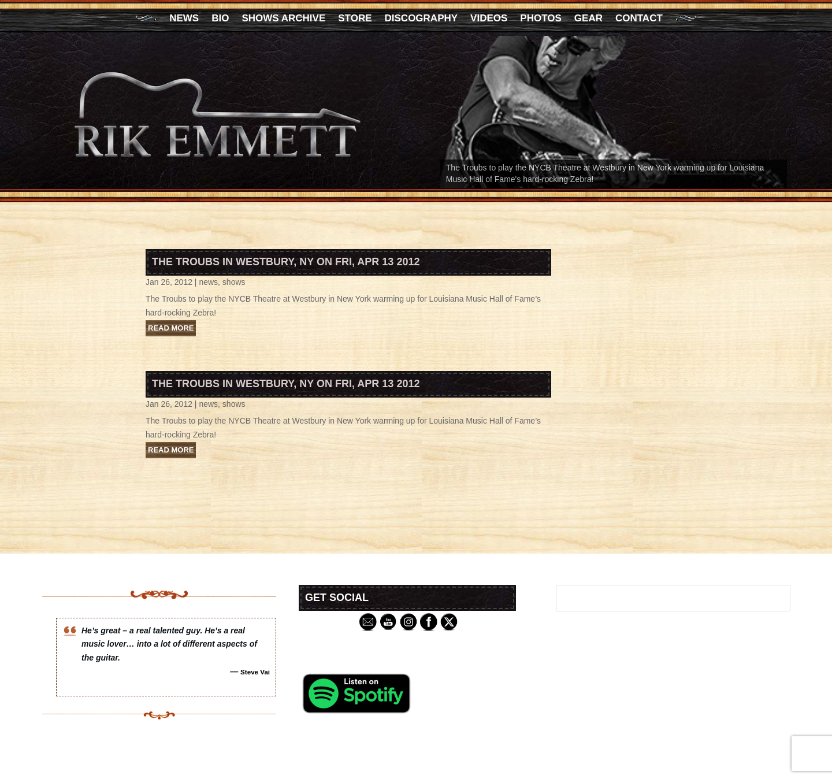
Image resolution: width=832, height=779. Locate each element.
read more (171, 328)
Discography (421, 19)
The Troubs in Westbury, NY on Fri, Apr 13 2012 (285, 262)
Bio (220, 19)
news (208, 282)
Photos (540, 19)
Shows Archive (283, 19)
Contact (639, 19)
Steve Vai (255, 672)
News (184, 19)
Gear (588, 19)
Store (355, 19)
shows (234, 282)
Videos (488, 19)
